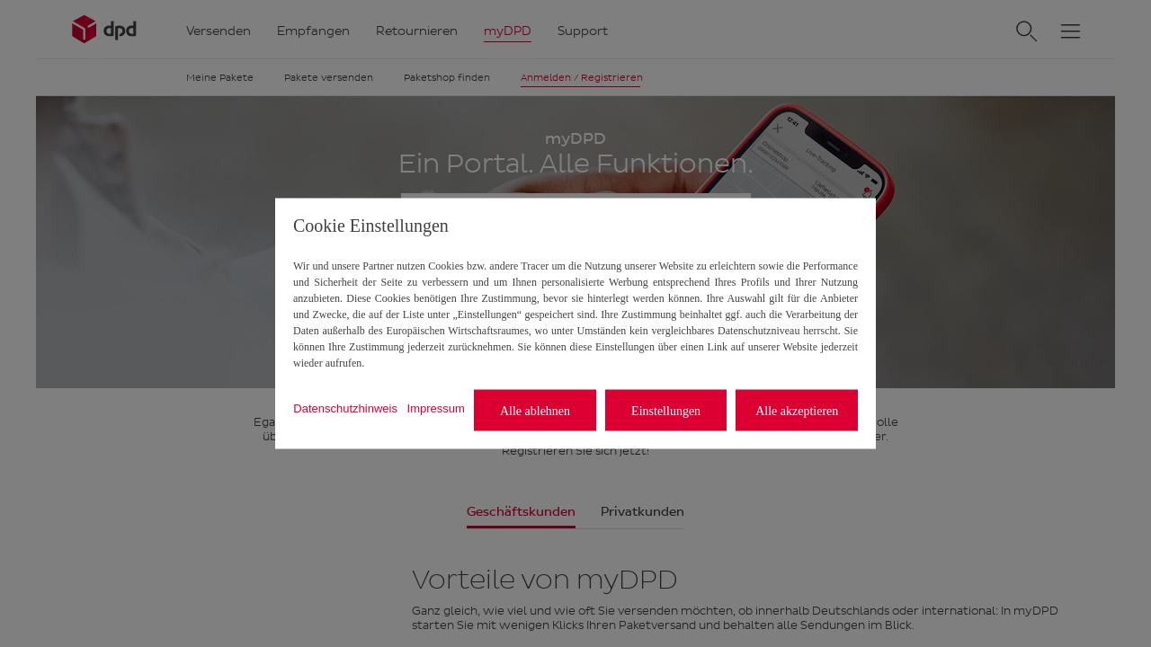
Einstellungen (665, 410)
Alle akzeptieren (796, 410)
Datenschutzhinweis (345, 407)
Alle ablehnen (535, 410)
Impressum (436, 407)
